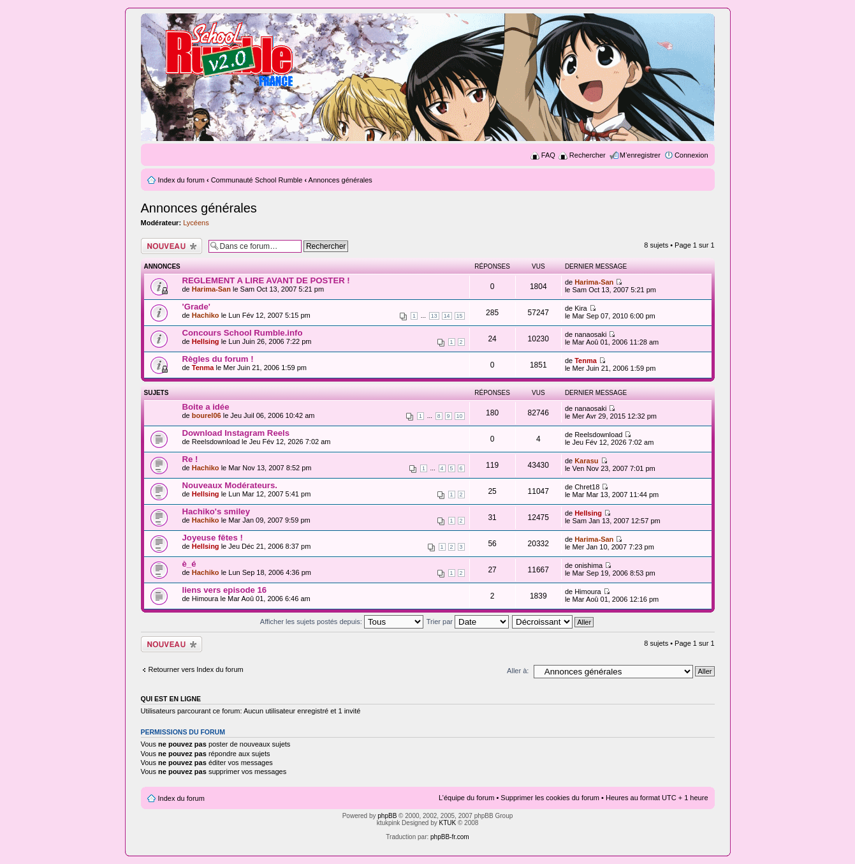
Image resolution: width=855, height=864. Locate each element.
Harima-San (211, 289)
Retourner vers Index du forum (196, 669)
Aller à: (518, 670)
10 (460, 416)
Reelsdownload (216, 441)
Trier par (468, 621)
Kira (580, 308)
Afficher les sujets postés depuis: (341, 621)
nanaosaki (590, 334)
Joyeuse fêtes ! (212, 537)
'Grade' (196, 306)
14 (447, 316)
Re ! (190, 459)
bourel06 (206, 415)
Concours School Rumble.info (242, 333)
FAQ (548, 155)
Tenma (203, 367)
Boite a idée (206, 407)
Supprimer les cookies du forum (550, 797)
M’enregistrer (640, 155)
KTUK (448, 822)
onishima (588, 565)
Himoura (205, 598)
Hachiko (205, 315)
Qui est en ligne (171, 699)
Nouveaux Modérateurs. (230, 485)
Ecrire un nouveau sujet (171, 246)
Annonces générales (340, 180)
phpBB (387, 815)
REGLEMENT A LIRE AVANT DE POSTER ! (266, 280)
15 (460, 316)
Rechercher (587, 155)
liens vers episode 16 (224, 590)
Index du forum (181, 180)
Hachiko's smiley (216, 511)
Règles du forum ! (218, 359)
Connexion (691, 155)
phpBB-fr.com (449, 836)
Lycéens (196, 223)
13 (434, 316)
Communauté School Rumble (257, 180)
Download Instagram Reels (236, 433)
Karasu (586, 461)
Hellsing (205, 341)
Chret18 (586, 487)
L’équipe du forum (466, 797)
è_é (189, 564)
